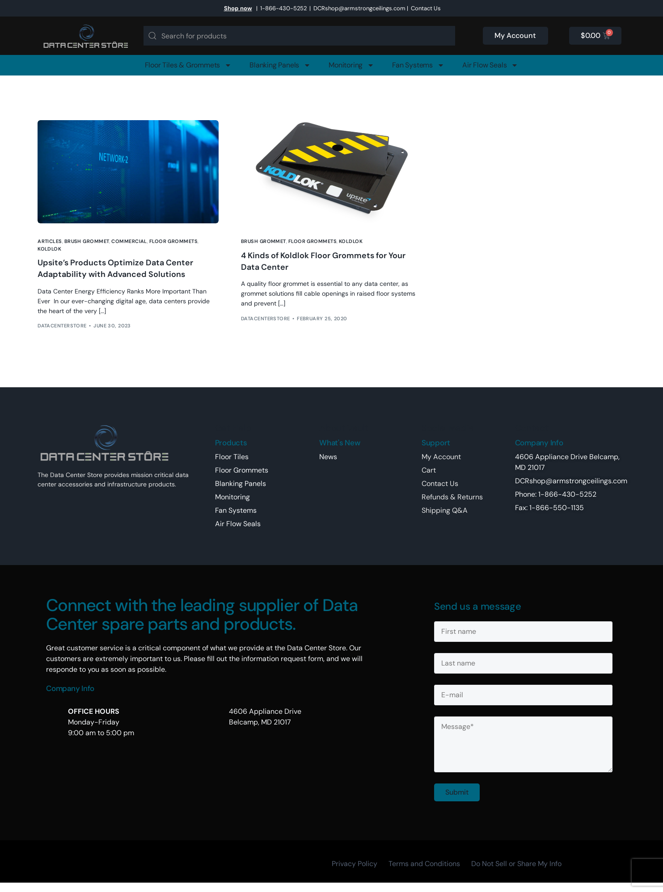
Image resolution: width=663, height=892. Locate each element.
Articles (50, 241)
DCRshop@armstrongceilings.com (359, 8)
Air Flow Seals (490, 65)
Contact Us (426, 8)
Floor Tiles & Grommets (188, 65)
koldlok (49, 249)
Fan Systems (418, 65)
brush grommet (87, 241)
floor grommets (173, 241)
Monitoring (351, 65)
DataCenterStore (62, 325)
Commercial (129, 241)
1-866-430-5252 (283, 8)
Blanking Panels (280, 65)
